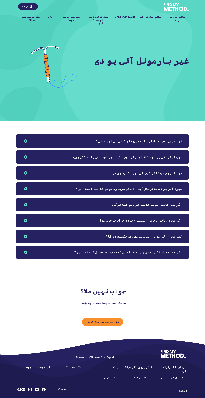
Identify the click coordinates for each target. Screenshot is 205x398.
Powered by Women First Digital (94, 357)
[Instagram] (30, 389)
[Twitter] (37, 389)
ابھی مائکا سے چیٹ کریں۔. (102, 322)
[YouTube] (23, 389)
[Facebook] (44, 389)
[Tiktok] (19, 389)
